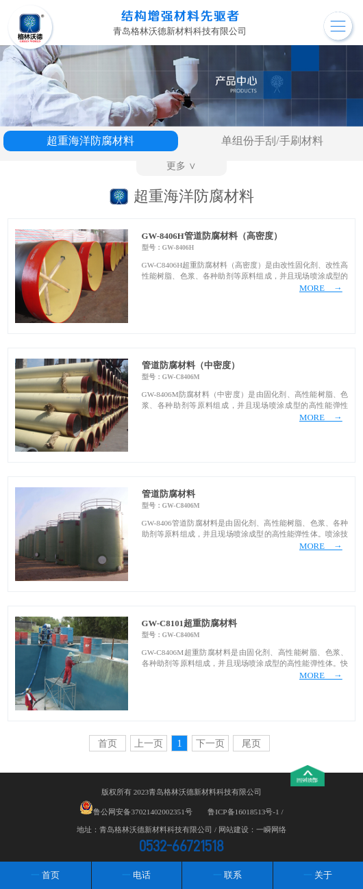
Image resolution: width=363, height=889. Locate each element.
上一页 (148, 743)
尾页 (251, 743)
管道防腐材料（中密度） (191, 365)
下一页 (210, 743)
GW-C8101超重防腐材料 (189, 623)
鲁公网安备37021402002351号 (142, 812)
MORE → (320, 288)
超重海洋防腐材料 (90, 140)
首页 (107, 743)
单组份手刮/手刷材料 (272, 140)
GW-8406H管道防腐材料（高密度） (212, 236)
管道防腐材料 (168, 494)
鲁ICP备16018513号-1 (243, 812)
